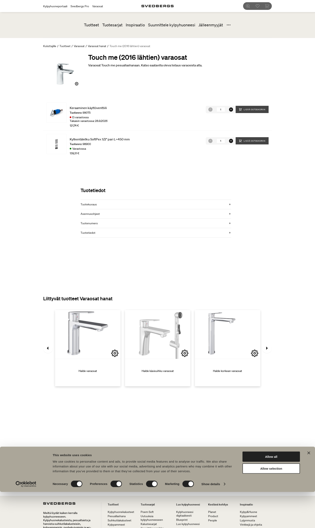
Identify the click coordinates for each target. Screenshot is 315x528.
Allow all (271, 492)
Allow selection (271, 504)
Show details (210, 520)
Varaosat (97, 6)
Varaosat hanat (97, 46)
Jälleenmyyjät (210, 25)
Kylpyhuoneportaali (55, 6)
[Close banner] (308, 489)
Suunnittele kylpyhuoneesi (171, 25)
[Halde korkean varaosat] (227, 348)
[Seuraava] (267, 348)
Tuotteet (91, 25)
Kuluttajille (49, 46)
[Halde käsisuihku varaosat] (157, 348)
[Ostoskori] (269, 6)
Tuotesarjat (112, 25)
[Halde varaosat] (88, 348)
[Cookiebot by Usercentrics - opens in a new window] (26, 520)
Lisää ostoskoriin (252, 109)
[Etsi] (250, 6)
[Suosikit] (259, 6)
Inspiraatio (135, 25)
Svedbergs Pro (80, 6)
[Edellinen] (48, 348)
